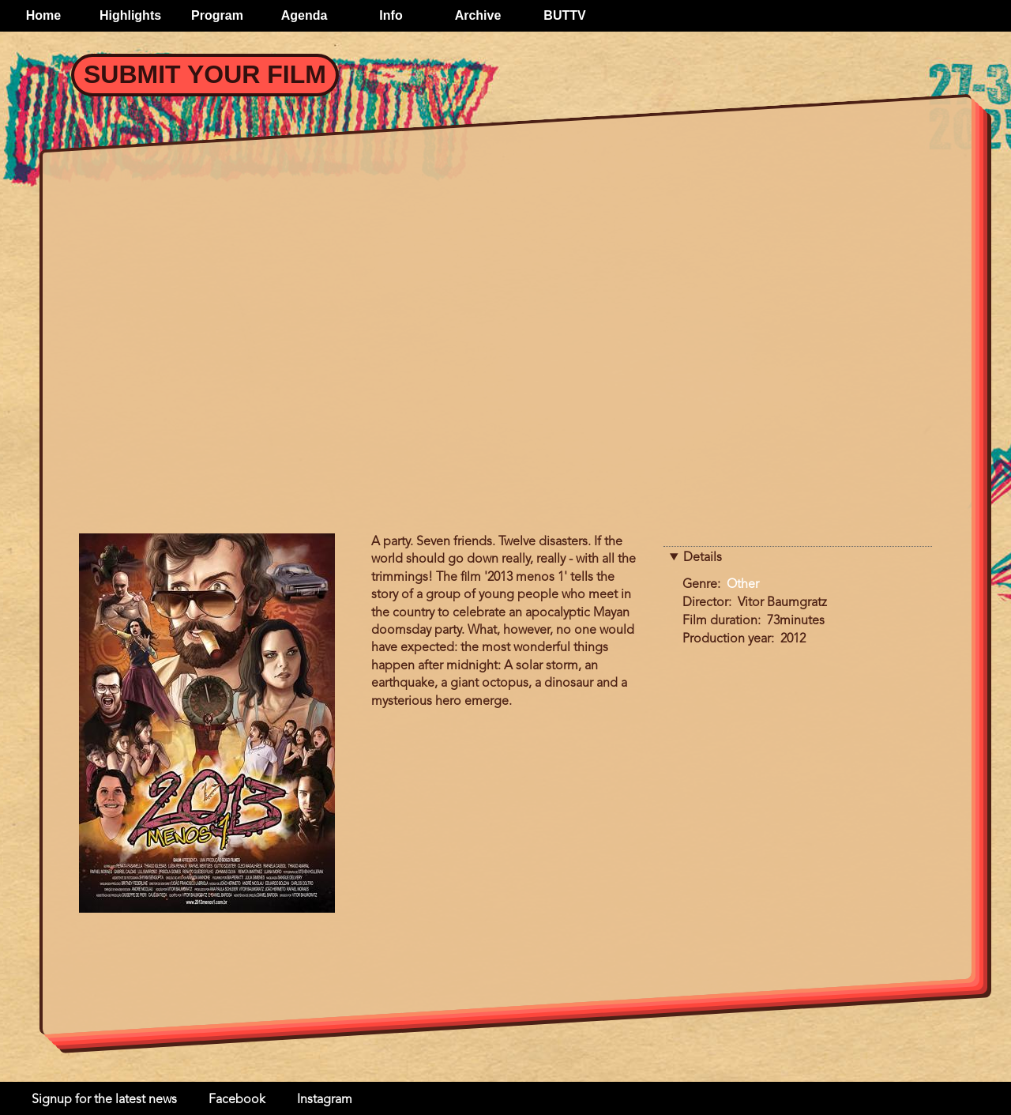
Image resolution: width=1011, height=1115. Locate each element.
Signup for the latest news (104, 1100)
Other (743, 584)
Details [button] (702, 558)
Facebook (237, 1100)
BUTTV (564, 15)
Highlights (130, 15)
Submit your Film (205, 74)
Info (390, 15)
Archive (478, 15)
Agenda (304, 15)
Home (43, 15)
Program (217, 15)
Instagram (324, 1100)
